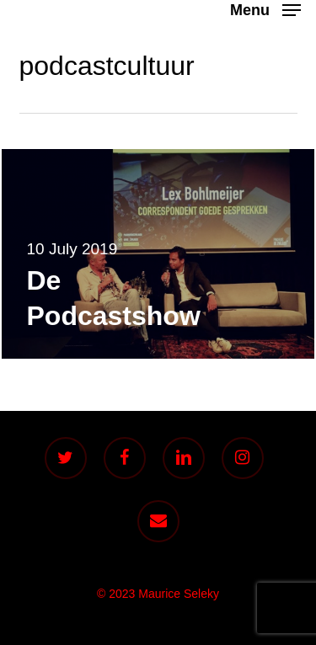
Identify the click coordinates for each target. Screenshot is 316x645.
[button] (265, 9)
